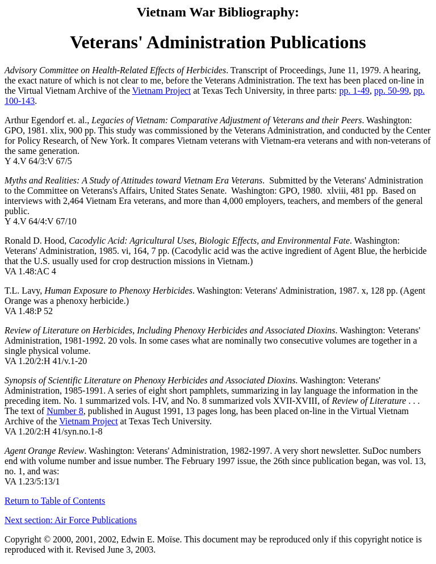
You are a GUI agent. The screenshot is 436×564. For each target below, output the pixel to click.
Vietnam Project (161, 90)
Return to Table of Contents (55, 500)
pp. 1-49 (354, 90)
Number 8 (65, 411)
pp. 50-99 (391, 90)
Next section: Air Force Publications (71, 520)
